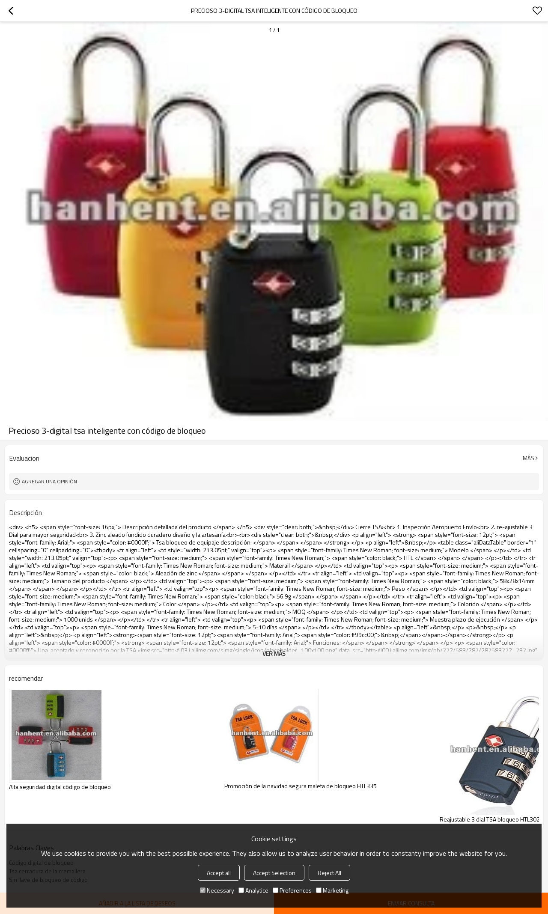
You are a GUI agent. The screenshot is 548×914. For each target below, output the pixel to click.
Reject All (329, 872)
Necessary (217, 890)
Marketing (332, 890)
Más (528, 458)
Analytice (253, 890)
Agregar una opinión (49, 481)
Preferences (292, 890)
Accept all (219, 872)
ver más (274, 653)
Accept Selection (274, 872)
